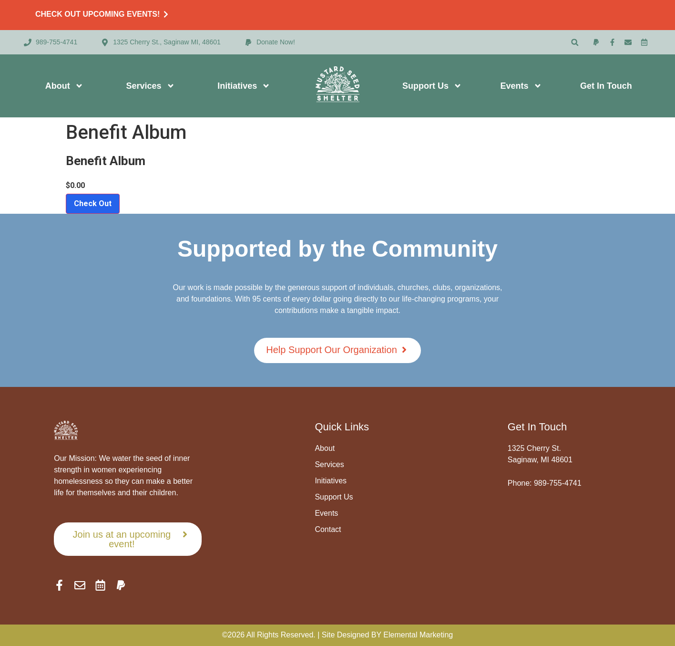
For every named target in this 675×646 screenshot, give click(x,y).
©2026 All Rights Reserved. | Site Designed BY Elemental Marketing (337, 635)
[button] (574, 42)
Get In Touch (606, 86)
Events (521, 86)
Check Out (93, 203)
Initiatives (243, 86)
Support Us (432, 86)
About (64, 86)
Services (150, 86)
